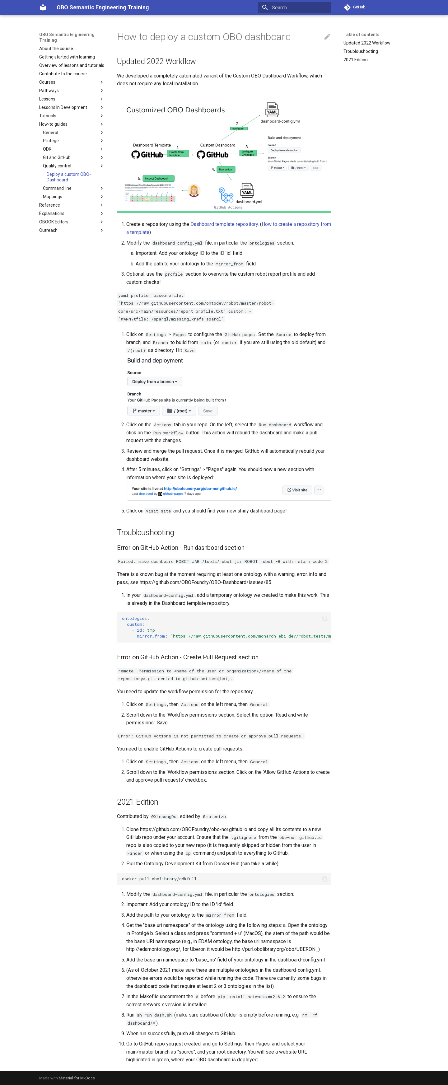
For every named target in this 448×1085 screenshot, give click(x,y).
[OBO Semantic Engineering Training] (43, 7)
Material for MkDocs (77, 1078)
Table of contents (361, 34)
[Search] (294, 7)
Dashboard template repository (224, 224)
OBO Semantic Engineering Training (67, 37)
